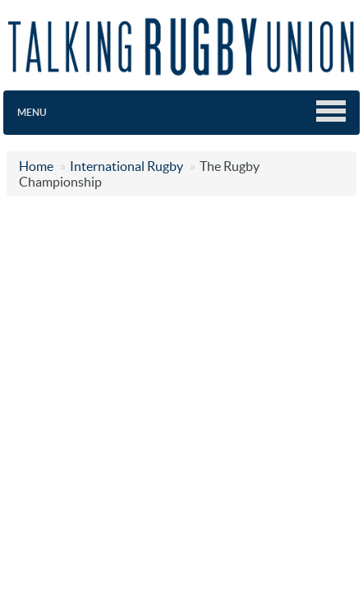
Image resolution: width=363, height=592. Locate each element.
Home (36, 166)
